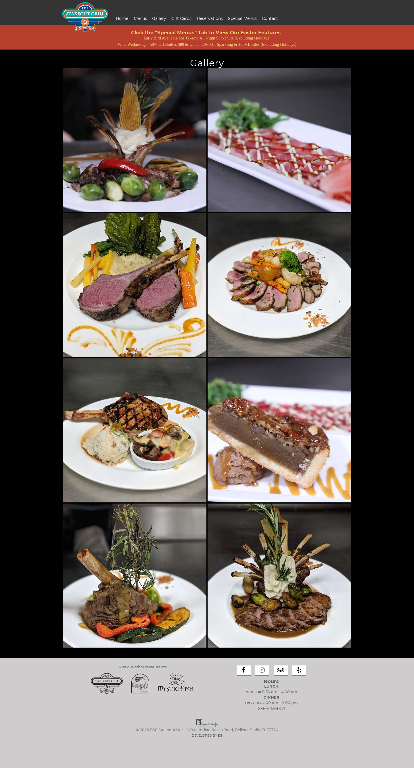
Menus (140, 19)
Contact (270, 19)
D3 (220, 735)
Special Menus (242, 19)
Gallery (159, 19)
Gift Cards (181, 19)
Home (122, 19)
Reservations (210, 19)
